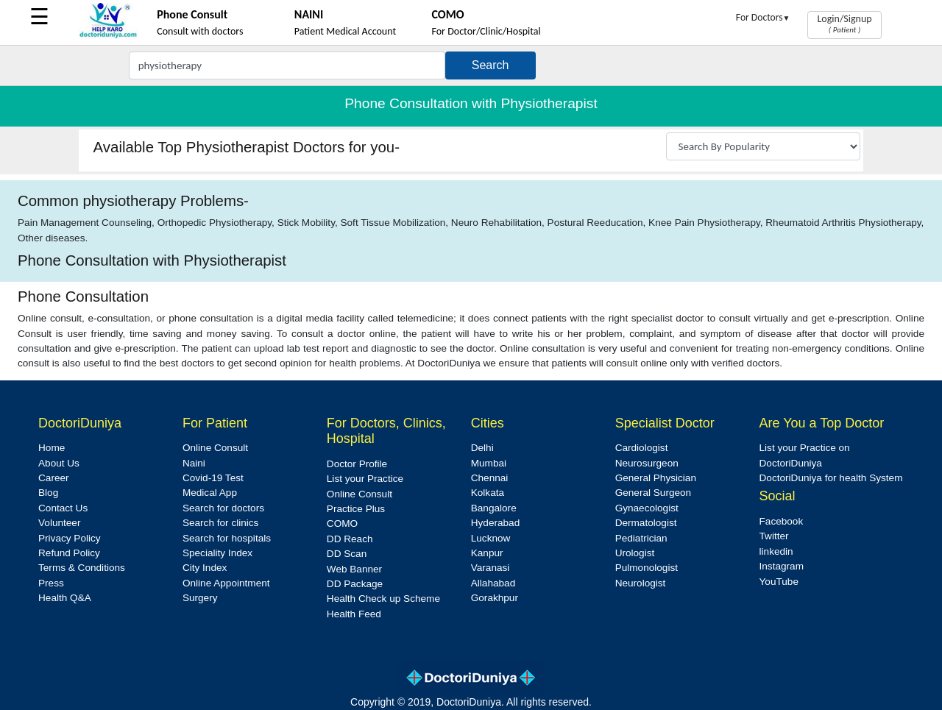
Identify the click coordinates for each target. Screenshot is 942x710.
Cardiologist (641, 447)
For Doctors (763, 17)
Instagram (781, 566)
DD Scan (346, 553)
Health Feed (354, 614)
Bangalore (494, 508)
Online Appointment (226, 583)
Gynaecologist (647, 508)
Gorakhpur (494, 597)
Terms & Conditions (81, 567)
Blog (48, 492)
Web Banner (354, 569)
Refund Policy (69, 552)
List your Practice (365, 478)
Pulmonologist (646, 567)
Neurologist (640, 583)
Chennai (490, 477)
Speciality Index (217, 552)
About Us (58, 463)
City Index (205, 567)
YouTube (778, 581)
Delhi (482, 447)
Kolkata (487, 492)
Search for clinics (221, 522)
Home (51, 447)
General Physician (655, 477)
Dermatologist (646, 522)
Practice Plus (356, 508)
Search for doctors (223, 508)
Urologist (635, 552)
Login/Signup (844, 24)
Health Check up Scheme (383, 598)
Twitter (774, 536)
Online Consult (215, 447)
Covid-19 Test (213, 477)
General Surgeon (653, 492)
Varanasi (490, 567)
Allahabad (493, 583)
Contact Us (63, 508)
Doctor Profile (357, 463)
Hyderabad (495, 522)
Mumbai (488, 463)
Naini (194, 463)
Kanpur (487, 552)
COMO (342, 523)
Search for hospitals (227, 538)
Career (53, 477)
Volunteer (59, 522)
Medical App (210, 492)
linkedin (776, 551)
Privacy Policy (69, 538)
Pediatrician (641, 538)
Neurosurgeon (647, 463)
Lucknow (491, 538)
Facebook (781, 521)
